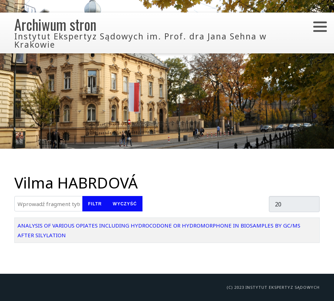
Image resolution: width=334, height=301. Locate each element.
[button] (320, 26)
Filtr (95, 203)
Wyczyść (125, 203)
